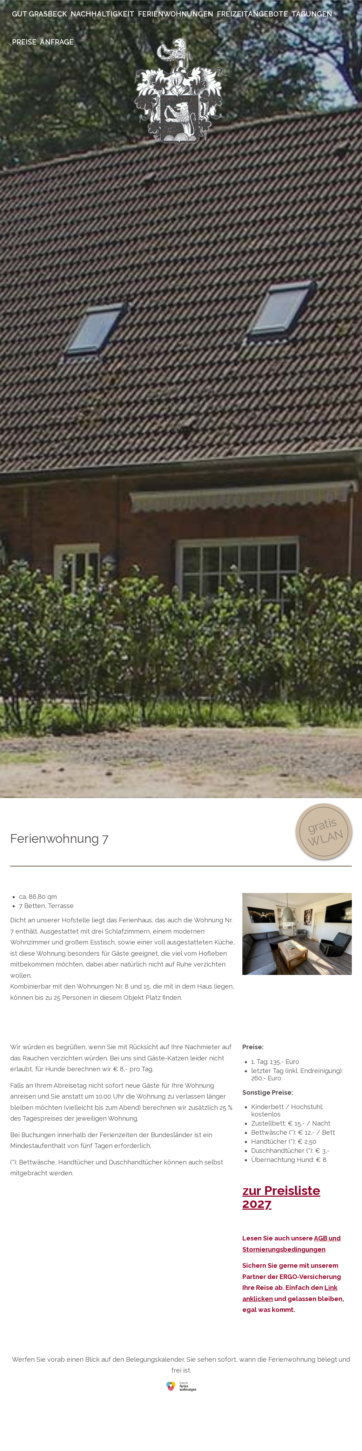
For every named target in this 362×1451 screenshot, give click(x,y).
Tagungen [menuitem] (311, 14)
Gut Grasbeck (181, 91)
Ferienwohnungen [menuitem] (175, 14)
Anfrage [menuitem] (57, 42)
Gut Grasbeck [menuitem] (39, 14)
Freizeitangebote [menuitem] (252, 14)
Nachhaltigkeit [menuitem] (102, 14)
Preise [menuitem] (24, 42)
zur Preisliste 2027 (281, 1197)
